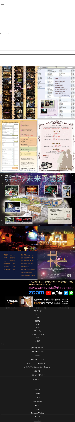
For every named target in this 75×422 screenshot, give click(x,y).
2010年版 (37, 60)
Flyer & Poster (37, 401)
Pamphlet (37, 397)
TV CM (37, 390)
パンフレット (4, 33)
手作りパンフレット (37, 49)
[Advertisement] (37, 16)
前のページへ (11, 308)
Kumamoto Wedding (37, 413)
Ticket (37, 409)
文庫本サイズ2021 (38, 37)
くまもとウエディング (37, 64)
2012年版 (37, 45)
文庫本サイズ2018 (38, 41)
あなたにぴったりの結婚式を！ (37, 53)
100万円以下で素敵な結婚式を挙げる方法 (37, 57)
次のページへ (63, 308)
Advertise (37, 393)
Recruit (37, 417)
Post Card (37, 405)
